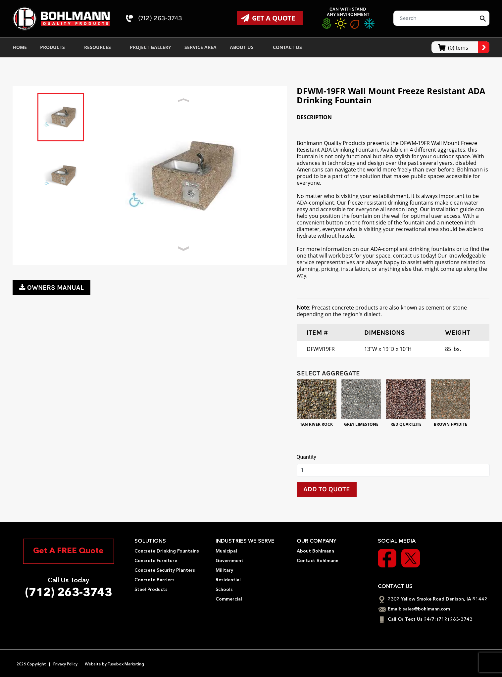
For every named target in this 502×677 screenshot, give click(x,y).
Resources (100, 47)
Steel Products (151, 589)
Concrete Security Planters (164, 570)
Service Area (200, 47)
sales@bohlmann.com (426, 609)
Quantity (306, 457)
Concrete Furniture (155, 560)
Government (229, 560)
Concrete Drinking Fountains (166, 551)
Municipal (226, 551)
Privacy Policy (65, 664)
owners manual (51, 287)
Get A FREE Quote (68, 552)
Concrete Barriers (154, 580)
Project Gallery (150, 47)
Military (224, 570)
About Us (245, 47)
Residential (228, 580)
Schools (224, 589)
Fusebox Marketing (125, 664)
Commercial (229, 599)
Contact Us (290, 47)
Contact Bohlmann (317, 560)
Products (55, 47)
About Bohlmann (315, 551)
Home (20, 47)
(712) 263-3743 (154, 18)
